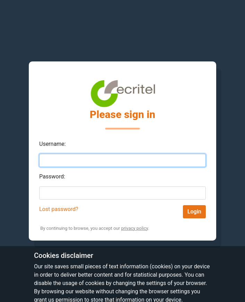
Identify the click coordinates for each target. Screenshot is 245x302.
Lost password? (58, 209)
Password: (52, 176)
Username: (52, 144)
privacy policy (134, 228)
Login (194, 211)
